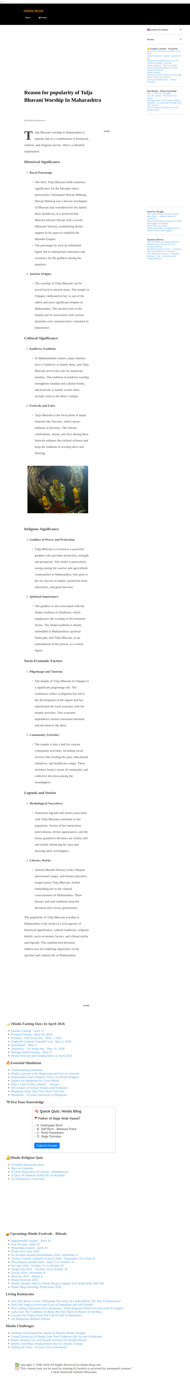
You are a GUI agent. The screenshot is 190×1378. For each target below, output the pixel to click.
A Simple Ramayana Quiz (27, 1164)
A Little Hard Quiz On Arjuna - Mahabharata (39, 1171)
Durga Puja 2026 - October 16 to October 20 (39, 1269)
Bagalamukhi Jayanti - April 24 (31, 1240)
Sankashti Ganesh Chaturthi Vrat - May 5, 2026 (41, 1041)
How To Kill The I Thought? (159, 93)
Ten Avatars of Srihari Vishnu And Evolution (39, 1087)
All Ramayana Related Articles (30, 1319)
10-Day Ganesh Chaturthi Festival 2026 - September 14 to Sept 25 (53, 1258)
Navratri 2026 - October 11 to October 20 (37, 1265)
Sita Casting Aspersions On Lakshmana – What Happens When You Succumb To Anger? (67, 1308)
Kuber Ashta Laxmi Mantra (158, 77)
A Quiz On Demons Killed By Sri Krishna (38, 1175)
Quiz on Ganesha (22, 1168)
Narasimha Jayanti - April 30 (29, 1247)
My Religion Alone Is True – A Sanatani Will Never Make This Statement (164, 250)
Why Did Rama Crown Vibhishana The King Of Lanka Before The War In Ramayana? (66, 1301)
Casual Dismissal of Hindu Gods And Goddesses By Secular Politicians (56, 1336)
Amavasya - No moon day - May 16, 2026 (38, 1048)
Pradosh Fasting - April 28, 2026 (31, 1034)
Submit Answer (47, 1145)
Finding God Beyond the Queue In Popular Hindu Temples (48, 1333)
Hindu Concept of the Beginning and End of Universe (45, 1073)
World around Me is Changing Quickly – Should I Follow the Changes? (164, 229)
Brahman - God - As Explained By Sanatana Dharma (161, 257)
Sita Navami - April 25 (25, 1244)
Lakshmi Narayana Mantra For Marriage (164, 75)
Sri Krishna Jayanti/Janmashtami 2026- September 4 (44, 1255)
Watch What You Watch (157, 226)
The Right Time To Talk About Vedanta (163, 100)
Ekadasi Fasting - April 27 (27, 1030)
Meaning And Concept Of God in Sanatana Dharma (161, 245)
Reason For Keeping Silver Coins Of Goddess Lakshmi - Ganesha (162, 61)
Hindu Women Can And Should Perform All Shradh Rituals (49, 1340)
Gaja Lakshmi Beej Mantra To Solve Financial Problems (162, 69)
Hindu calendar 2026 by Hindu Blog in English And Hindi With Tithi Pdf (57, 1283)
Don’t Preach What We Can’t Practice (163, 214)
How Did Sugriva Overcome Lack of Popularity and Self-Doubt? (52, 1304)
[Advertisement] (74, 46)
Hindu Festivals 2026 (24, 1280)
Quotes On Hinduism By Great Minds (35, 1080)
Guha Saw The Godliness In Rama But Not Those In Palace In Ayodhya (56, 1311)
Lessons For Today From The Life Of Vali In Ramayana (46, 1315)
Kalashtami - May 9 (23, 1045)
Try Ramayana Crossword (27, 1179)
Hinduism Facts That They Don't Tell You (37, 1091)
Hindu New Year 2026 (25, 1251)
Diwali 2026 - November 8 (28, 1272)
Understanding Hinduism (27, 1070)
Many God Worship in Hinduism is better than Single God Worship (164, 222)
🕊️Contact (41, 17)
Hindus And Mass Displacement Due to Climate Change (47, 1343)
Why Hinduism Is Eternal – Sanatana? (163, 254)
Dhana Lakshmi (154, 72)
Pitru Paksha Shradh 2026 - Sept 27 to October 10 (42, 1262)
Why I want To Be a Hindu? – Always (35, 1084)
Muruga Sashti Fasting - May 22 (31, 1052)
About (26, 17)
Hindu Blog (34, 11)
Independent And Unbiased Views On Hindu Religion (45, 1077)
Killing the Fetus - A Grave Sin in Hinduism (39, 1347)
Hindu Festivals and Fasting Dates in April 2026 (41, 1055)
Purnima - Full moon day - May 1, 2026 (36, 1038)
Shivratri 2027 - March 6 (27, 1276)
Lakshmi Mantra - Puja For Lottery (162, 65)
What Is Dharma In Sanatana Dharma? (163, 242)
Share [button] (107, 131)
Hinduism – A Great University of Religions (39, 1095)
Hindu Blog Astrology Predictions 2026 (36, 1287)
